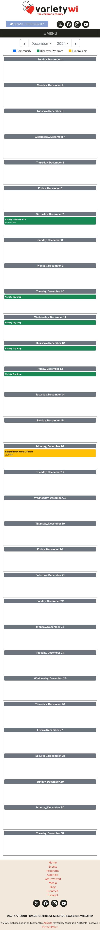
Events (52, 866)
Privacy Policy (50, 926)
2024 (61, 43)
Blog (53, 887)
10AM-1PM (15, 221)
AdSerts (47, 922)
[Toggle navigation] (50, 33)
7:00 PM (19, 453)
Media (53, 883)
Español (53, 895)
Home (53, 862)
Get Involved (53, 878)
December (39, 43)
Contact (53, 891)
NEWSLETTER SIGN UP (27, 24)
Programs (52, 870)
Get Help (52, 874)
